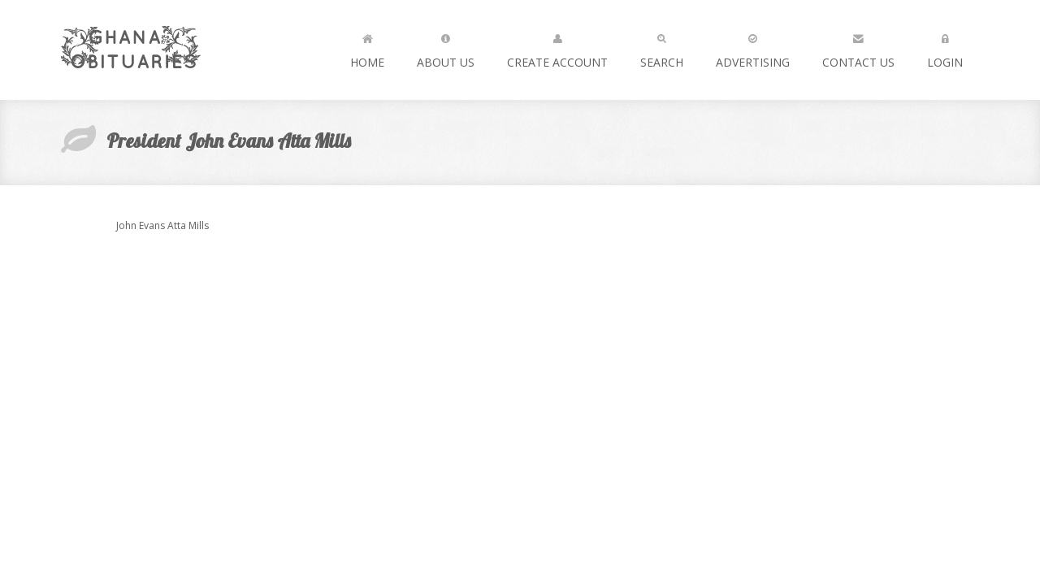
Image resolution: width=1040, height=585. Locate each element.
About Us (445, 47)
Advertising (753, 47)
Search (661, 47)
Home (367, 47)
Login (945, 47)
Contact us (858, 47)
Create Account (557, 47)
